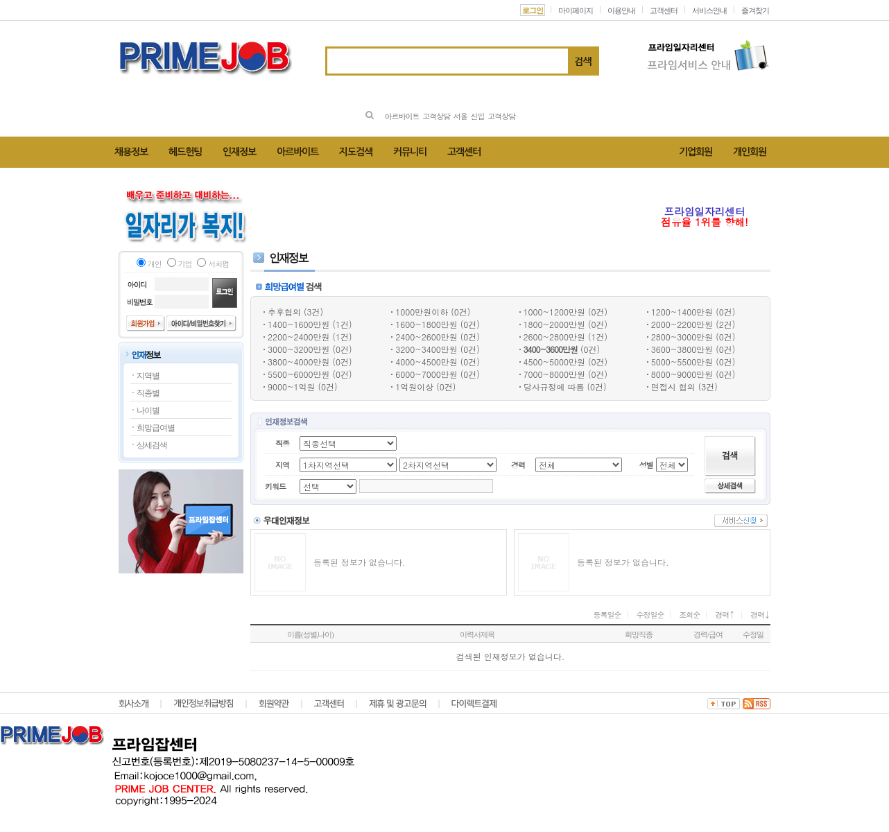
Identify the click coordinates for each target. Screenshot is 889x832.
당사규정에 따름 (554, 386)
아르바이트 (401, 116)
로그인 (532, 10)
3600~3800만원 (682, 349)
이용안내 (621, 10)
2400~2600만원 (426, 337)
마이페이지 (575, 10)
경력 (725, 614)
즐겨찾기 (755, 10)
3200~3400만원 (426, 349)
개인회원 (749, 152)
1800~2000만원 (554, 324)
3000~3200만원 (298, 349)
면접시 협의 (673, 386)
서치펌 (218, 264)
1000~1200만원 (554, 312)
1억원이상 (414, 386)
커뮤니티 (409, 152)
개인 (155, 264)
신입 (478, 116)
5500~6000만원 (298, 374)
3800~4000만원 (298, 361)
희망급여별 (156, 428)
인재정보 (239, 152)
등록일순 (607, 614)
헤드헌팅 (185, 152)
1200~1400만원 (682, 312)
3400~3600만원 (551, 349)
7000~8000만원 (554, 374)
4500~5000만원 (554, 361)
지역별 (148, 376)
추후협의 (284, 312)
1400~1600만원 (298, 324)
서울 (460, 116)
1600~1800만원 (426, 324)
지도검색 (355, 152)
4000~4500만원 (426, 361)
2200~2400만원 (298, 337)
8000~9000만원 (682, 374)
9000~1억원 (291, 386)
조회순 (689, 614)
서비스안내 (709, 10)
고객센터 (663, 10)
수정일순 (650, 614)
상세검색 (152, 445)
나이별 (148, 410)
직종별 (148, 393)
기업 (185, 264)
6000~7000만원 (426, 374)
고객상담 (436, 116)
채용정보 (131, 152)
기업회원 (695, 152)
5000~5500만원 (682, 361)
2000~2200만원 (682, 324)
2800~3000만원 (682, 337)
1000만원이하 (421, 312)
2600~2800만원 (554, 337)
